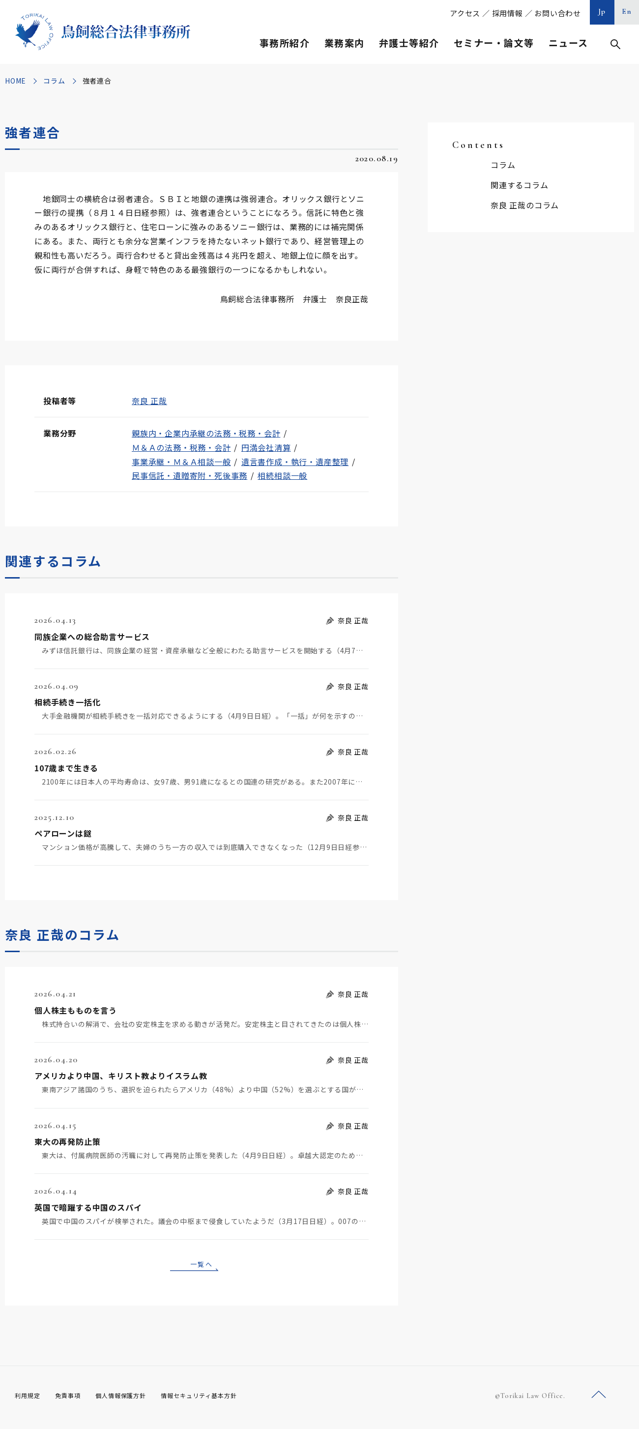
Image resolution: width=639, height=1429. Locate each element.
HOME (15, 81)
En (627, 11)
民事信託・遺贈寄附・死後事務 (189, 475)
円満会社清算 (266, 447)
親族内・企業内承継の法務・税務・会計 (206, 433)
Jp (602, 11)
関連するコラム (520, 185)
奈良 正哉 (149, 401)
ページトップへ (598, 1399)
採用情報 (507, 13)
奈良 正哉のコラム (525, 205)
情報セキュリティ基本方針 (222, 1399)
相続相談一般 (282, 475)
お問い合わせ (557, 13)
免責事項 (73, 1399)
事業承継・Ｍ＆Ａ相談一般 (181, 461)
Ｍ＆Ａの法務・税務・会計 (181, 447)
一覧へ (201, 1265)
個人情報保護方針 (133, 1399)
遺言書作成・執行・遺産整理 (295, 461)
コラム (54, 81)
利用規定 (29, 1399)
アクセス (465, 13)
